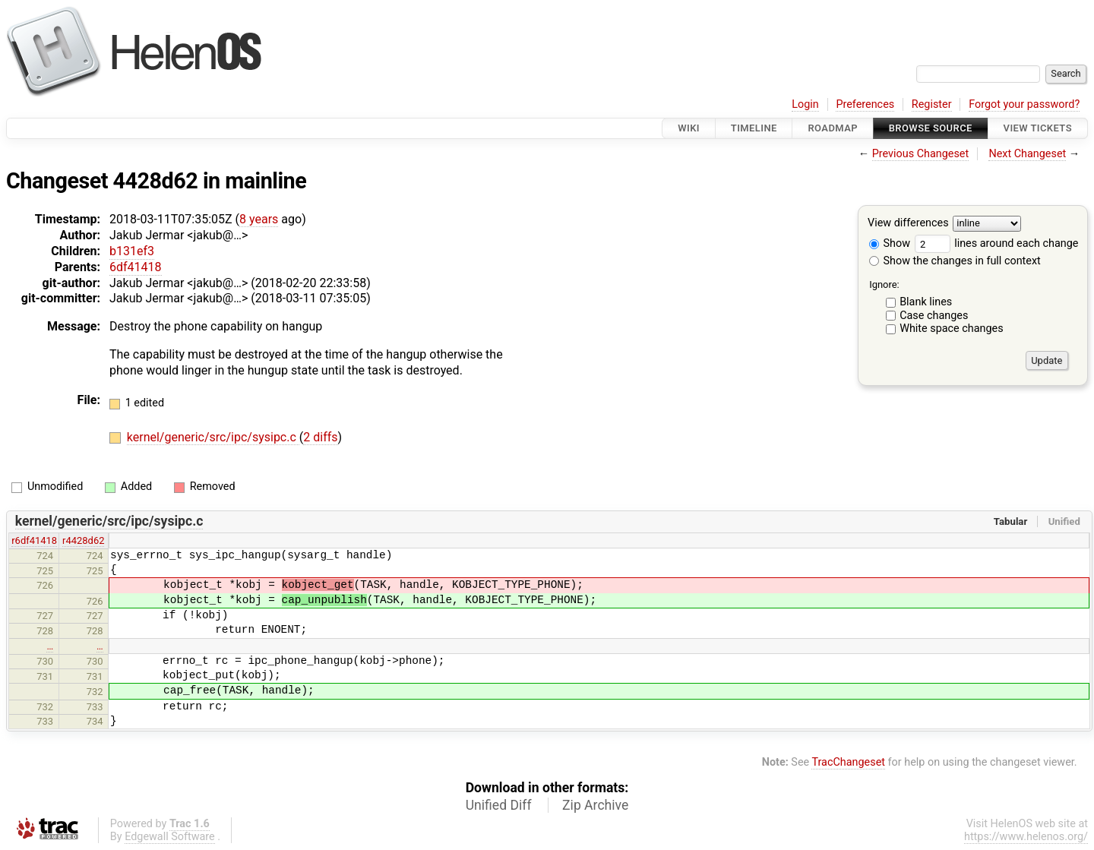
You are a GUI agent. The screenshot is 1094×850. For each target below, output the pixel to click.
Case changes (934, 315)
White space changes (952, 328)
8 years (258, 219)
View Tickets (1038, 128)
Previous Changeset (920, 153)
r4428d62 (83, 540)
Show (889, 243)
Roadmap (833, 128)
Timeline (754, 128)
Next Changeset (1027, 153)
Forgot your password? (1024, 104)
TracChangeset (848, 762)
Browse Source (930, 128)
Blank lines (926, 301)
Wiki (689, 128)
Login (805, 104)
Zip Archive (595, 805)
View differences (908, 223)
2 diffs (320, 437)
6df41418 (135, 267)
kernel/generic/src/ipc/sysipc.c (213, 437)
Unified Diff (499, 805)
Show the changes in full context (955, 260)
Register (932, 104)
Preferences (865, 104)
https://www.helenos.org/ (1026, 836)
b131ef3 (131, 251)
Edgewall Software (170, 836)
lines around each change (997, 243)
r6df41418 (34, 540)
